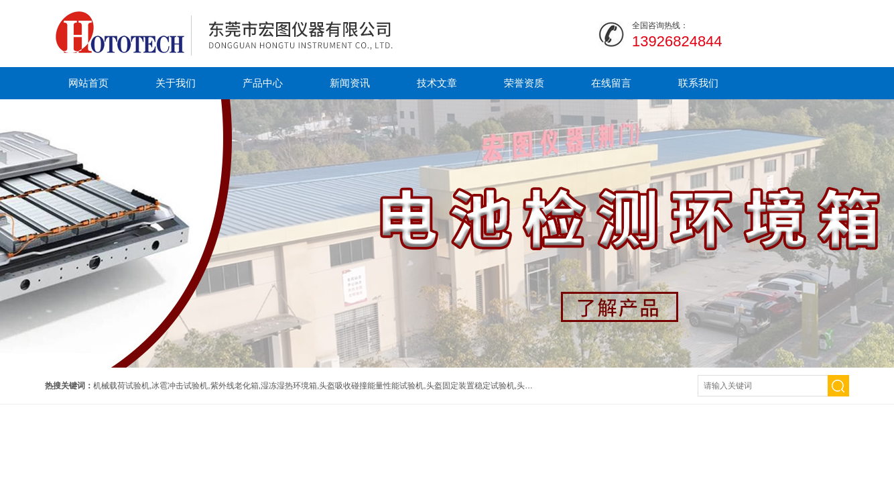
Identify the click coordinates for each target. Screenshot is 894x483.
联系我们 (698, 83)
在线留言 (611, 83)
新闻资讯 (350, 83)
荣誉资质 (524, 83)
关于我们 (175, 83)
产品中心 (263, 83)
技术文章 (437, 83)
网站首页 (88, 83)
